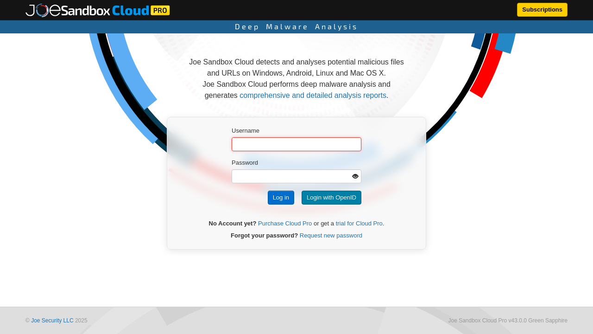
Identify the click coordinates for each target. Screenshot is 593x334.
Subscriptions (542, 9)
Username (245, 130)
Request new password (331, 235)
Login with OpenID (331, 197)
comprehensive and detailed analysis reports (313, 95)
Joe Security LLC (52, 320)
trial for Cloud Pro (359, 223)
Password (245, 162)
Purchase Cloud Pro (285, 223)
